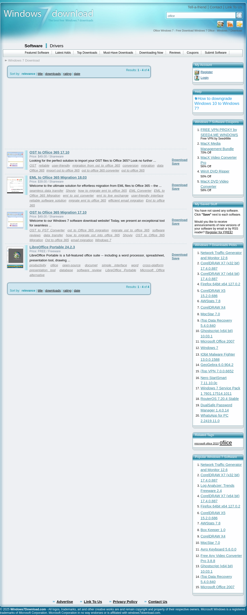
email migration (82, 240)
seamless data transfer (46, 190)
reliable (44, 165)
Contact (216, 7)
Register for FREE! (219, 232)
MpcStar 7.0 (210, 314)
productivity (37, 265)
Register (207, 72)
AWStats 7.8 (210, 301)
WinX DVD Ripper (215, 171)
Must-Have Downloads (118, 52)
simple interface (114, 265)
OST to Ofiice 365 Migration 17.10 (58, 212)
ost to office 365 (133, 170)
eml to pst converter (78, 195)
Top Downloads (87, 52)
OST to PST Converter (47, 230)
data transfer (53, 235)
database (66, 270)
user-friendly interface (147, 195)
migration (148, 165)
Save (175, 163)
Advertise (65, 602)
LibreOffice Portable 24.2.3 (52, 247)
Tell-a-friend (197, 7)
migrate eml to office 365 (87, 200)
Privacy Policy (125, 602)
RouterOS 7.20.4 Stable (220, 399)
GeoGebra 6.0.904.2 (217, 365)
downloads (53, 74)
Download (180, 160)
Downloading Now (151, 52)
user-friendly (61, 165)
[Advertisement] (46, 113)
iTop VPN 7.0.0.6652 (217, 371)
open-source (71, 265)
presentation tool (42, 270)
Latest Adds (63, 52)
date (77, 74)
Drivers (56, 45)
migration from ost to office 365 (96, 165)
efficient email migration (126, 200)
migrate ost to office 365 (130, 230)
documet (91, 265)
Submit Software (216, 52)
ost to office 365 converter (100, 170)
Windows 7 (103, 240)
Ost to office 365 (57, 240)
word (134, 265)
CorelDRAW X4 (213, 307)
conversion (130, 165)
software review (89, 270)
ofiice (54, 265)
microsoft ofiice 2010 (206, 443)
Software (34, 45)
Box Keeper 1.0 (213, 530)
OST (32, 165)
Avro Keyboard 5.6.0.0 (218, 549)
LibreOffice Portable (120, 270)
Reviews (174, 52)
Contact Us (157, 602)
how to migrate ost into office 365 (93, 235)
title (40, 74)
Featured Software (37, 52)
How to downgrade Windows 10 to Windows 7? (216, 103)
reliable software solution (47, 200)
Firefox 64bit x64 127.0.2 (220, 284)
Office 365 (36, 170)
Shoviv (71, 190)
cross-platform (153, 265)
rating (67, 74)
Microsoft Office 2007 (217, 341)
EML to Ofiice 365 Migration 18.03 (58, 177)
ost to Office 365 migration (88, 230)
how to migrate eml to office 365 (102, 190)
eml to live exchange (113, 195)
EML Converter (140, 190)
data (160, 165)
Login (205, 77)
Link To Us (233, 7)
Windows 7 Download (24, 60)
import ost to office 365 (63, 170)
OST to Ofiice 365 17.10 (49, 152)
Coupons (193, 52)
